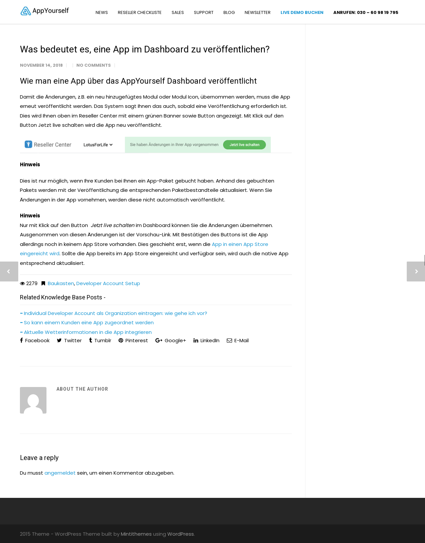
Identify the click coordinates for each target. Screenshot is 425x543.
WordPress (180, 533)
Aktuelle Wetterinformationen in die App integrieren (88, 332)
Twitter (69, 340)
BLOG (229, 12)
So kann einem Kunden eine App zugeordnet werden (89, 322)
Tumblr (100, 340)
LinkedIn (206, 340)
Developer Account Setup (108, 283)
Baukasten (61, 283)
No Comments (93, 65)
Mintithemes (136, 533)
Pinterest (133, 340)
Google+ (170, 340)
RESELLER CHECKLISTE (140, 12)
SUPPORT (203, 12)
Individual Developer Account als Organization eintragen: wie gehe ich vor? (115, 313)
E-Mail (238, 340)
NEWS (102, 12)
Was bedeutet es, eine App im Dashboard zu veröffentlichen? (145, 49)
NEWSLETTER (258, 12)
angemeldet (60, 472)
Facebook (34, 340)
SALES (178, 12)
